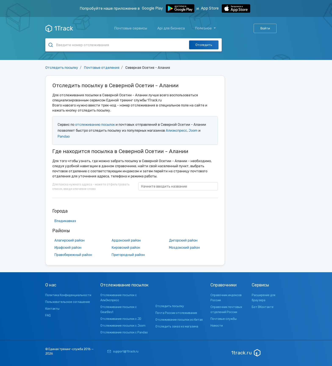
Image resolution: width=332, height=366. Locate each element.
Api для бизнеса (171, 28)
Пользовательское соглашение (67, 302)
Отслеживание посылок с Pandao (124, 332)
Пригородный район (128, 255)
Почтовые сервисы (130, 28)
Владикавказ (65, 221)
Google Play (168, 8)
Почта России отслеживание (176, 313)
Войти (265, 28)
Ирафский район (68, 248)
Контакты (52, 309)
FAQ (48, 315)
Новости (216, 325)
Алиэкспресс (176, 130)
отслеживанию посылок (95, 125)
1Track (59, 28)
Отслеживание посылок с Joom (122, 325)
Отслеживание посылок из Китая (179, 320)
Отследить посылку (61, 68)
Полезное (204, 28)
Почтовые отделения (101, 68)
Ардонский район (126, 240)
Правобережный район (73, 255)
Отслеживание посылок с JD (120, 319)
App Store (225, 8)
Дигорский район (183, 240)
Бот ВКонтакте (263, 307)
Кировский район (126, 248)
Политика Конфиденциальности (68, 295)
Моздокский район (184, 248)
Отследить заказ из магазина (176, 326)
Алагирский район (69, 240)
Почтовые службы (223, 319)
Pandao (64, 136)
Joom (193, 130)
